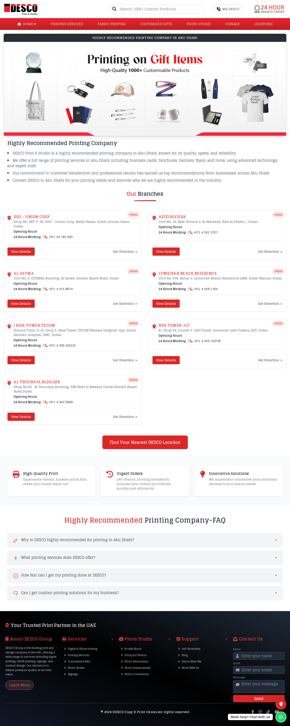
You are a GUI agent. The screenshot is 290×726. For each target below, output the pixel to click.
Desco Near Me (189, 661)
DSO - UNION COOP (32, 216)
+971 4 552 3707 (205, 232)
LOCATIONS (263, 24)
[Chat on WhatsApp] (257, 717)
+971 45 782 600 (60, 237)
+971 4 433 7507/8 (206, 341)
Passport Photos (134, 655)
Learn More (19, 685)
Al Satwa (24, 273)
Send (258, 698)
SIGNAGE (232, 24)
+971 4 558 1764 (205, 289)
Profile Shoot (131, 648)
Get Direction (125, 251)
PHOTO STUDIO (199, 24)
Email (236, 663)
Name (237, 649)
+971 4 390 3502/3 (61, 345)
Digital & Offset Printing (80, 648)
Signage (71, 674)
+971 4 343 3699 (60, 402)
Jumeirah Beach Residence (188, 273)
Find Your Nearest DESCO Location (145, 442)
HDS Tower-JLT (174, 325)
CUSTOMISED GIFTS (156, 24)
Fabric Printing (112, 24)
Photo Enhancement (136, 667)
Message (239, 677)
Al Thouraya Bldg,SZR (37, 382)
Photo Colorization (135, 674)
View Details (21, 251)
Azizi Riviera (172, 216)
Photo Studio (74, 667)
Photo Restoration (134, 661)
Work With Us (188, 667)
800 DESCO (228, 9)
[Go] (200, 9)
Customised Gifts (77, 661)
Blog (183, 655)
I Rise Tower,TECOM (34, 325)
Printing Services (76, 655)
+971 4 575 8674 (60, 289)
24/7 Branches (189, 648)
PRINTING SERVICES (67, 24)
